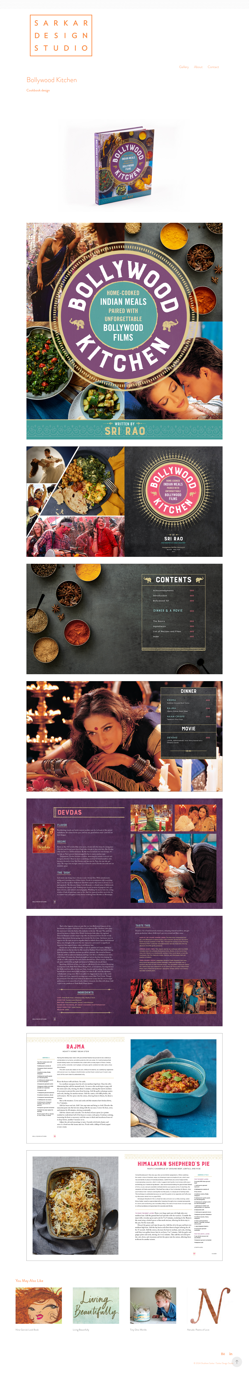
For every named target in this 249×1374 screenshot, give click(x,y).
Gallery (184, 66)
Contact (213, 66)
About (198, 66)
